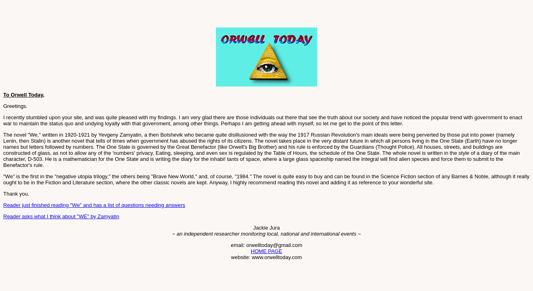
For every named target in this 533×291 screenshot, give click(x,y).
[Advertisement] (97, 15)
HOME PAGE (266, 251)
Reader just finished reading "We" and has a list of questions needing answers (94, 205)
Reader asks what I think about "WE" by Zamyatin (61, 216)
